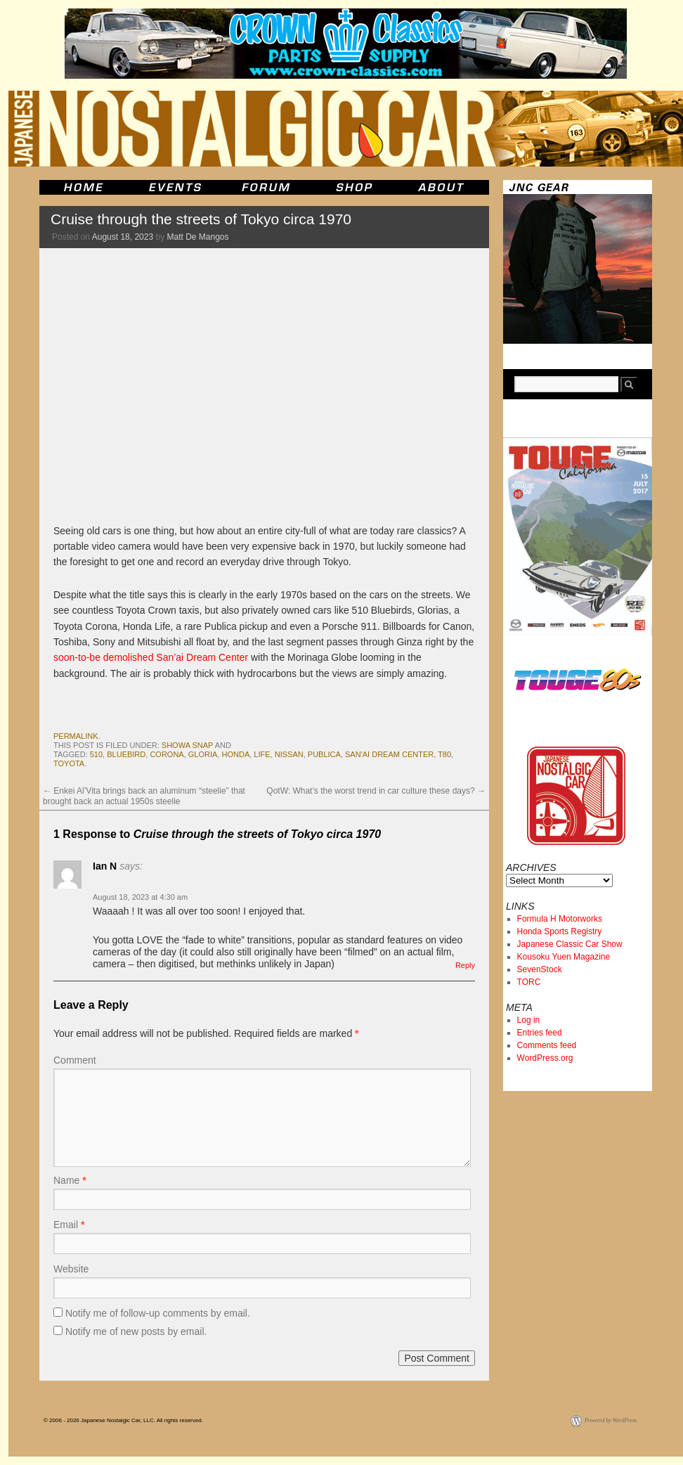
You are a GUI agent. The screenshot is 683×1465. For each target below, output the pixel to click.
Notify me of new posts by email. (136, 1331)
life (262, 754)
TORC (529, 982)
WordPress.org (545, 1058)
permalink (75, 736)
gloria (203, 754)
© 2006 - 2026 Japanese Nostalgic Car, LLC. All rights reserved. (123, 1420)
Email (68, 1224)
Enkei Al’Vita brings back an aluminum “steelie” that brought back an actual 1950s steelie (144, 796)
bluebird (126, 754)
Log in (528, 1020)
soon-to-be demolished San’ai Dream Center (150, 657)
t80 (444, 754)
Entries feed (539, 1033)
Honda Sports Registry (559, 931)
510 (96, 754)
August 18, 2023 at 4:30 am (140, 897)
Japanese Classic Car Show (570, 944)
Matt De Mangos (198, 237)
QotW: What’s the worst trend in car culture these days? (376, 791)
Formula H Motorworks (559, 919)
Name (69, 1180)
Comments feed (547, 1045)
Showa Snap (187, 745)
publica (324, 754)
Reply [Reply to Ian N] (465, 965)
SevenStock (539, 969)
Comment (74, 1060)
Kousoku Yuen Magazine (564, 957)
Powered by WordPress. (611, 1420)
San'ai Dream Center (389, 754)
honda (236, 754)
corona (166, 754)
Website (71, 1268)
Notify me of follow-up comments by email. (157, 1313)
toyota (68, 763)
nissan (289, 754)
